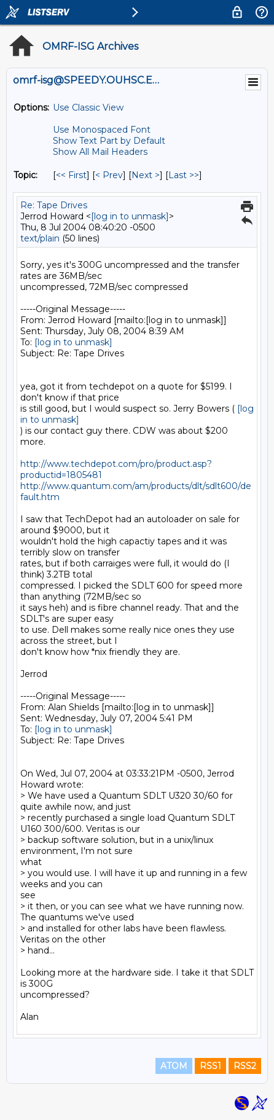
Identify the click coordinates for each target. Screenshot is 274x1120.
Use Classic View (88, 107)
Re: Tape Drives (53, 205)
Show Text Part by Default (109, 140)
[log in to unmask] (130, 216)
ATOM (173, 1065)
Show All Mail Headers (100, 151)
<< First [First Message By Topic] (71, 175)
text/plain (40, 238)
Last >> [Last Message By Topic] (183, 175)
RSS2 (244, 1065)
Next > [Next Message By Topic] (145, 175)
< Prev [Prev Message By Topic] (109, 175)
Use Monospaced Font (102, 129)
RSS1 (210, 1065)
